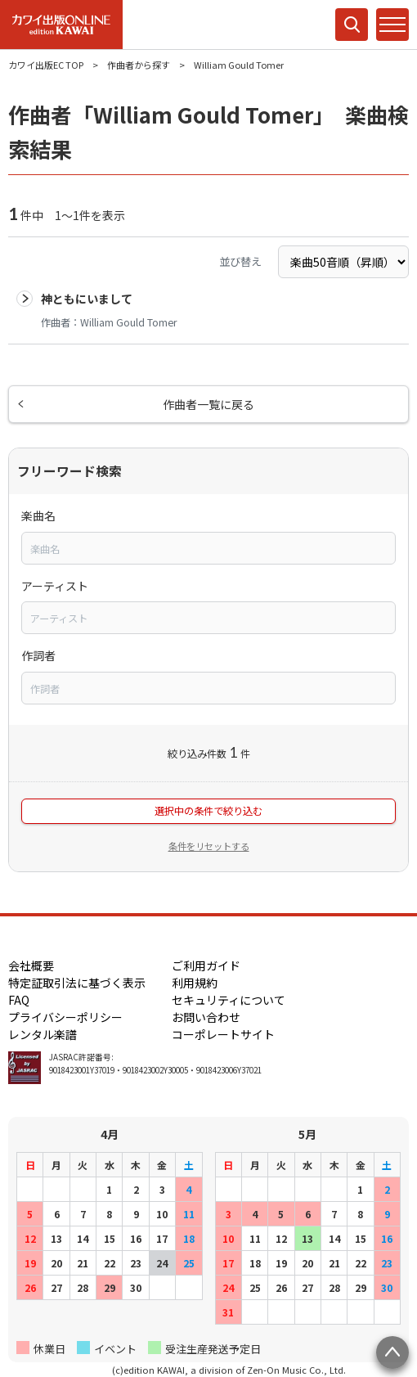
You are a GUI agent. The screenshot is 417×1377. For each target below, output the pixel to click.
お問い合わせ (206, 1017)
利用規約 (194, 982)
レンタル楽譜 (42, 1034)
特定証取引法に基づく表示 (77, 982)
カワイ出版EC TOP (45, 64)
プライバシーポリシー (65, 1017)
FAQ (18, 1000)
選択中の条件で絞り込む (208, 810)
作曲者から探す (138, 64)
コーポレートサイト (223, 1034)
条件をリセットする (208, 846)
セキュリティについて (228, 1000)
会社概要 (31, 965)
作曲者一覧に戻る (208, 404)
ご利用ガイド (206, 965)
